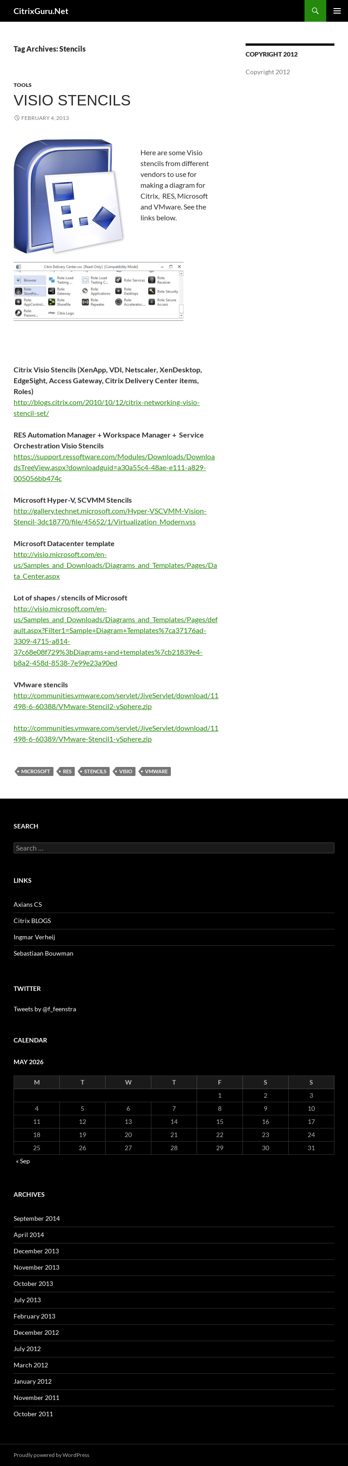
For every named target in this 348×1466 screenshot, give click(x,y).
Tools (23, 84)
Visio (125, 771)
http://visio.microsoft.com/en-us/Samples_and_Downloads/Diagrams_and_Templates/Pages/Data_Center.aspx (115, 565)
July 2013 (27, 1300)
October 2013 (33, 1283)
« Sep (23, 1161)
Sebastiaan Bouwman (43, 953)
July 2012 (27, 1348)
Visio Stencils (72, 100)
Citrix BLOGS (32, 920)
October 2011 (33, 1414)
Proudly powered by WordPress (51, 1455)
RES (67, 771)
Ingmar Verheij (34, 937)
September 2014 (37, 1218)
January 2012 (33, 1381)
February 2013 (34, 1316)
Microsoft (35, 771)
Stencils (95, 771)
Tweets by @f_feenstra (45, 1009)
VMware (156, 771)
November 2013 (36, 1267)
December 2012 (36, 1332)
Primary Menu (337, 11)
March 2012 (31, 1365)
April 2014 (29, 1234)
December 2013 (36, 1251)
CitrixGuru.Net (41, 11)
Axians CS (28, 904)
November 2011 (36, 1397)
